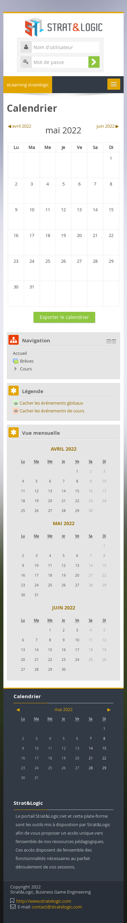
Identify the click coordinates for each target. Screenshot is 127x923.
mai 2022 (64, 523)
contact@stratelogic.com (57, 907)
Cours (26, 369)
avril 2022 (64, 449)
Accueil (20, 353)
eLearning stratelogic (28, 85)
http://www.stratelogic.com (43, 901)
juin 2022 (63, 607)
